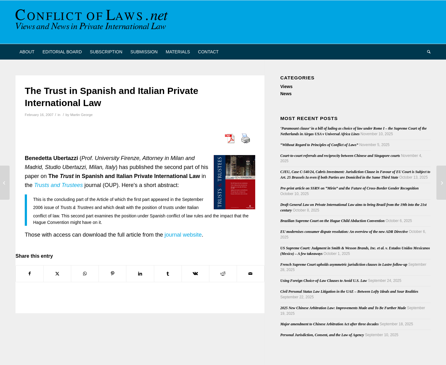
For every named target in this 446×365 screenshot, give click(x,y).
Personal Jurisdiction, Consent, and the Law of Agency (322, 335)
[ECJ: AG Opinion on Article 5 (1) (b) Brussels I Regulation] (441, 183)
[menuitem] (26, 52)
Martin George (81, 115)
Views (286, 86)
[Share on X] (57, 273)
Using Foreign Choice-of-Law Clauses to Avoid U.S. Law (323, 280)
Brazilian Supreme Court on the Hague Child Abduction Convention (332, 221)
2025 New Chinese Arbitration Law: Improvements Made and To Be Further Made (343, 308)
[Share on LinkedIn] (140, 273)
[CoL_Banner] (92, 22)
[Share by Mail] (250, 273)
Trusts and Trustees (58, 185)
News (286, 93)
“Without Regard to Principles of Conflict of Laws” (319, 145)
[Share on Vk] (195, 273)
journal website (183, 235)
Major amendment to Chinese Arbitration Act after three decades (329, 324)
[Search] (427, 52)
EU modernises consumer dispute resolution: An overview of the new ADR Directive (344, 231)
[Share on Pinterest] (112, 273)
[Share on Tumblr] (167, 273)
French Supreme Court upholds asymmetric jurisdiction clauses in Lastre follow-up (343, 264)
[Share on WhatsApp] (84, 273)
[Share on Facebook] (29, 273)
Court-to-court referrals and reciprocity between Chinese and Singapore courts (340, 156)
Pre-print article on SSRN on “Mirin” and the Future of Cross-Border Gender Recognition (349, 188)
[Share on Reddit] (223, 273)
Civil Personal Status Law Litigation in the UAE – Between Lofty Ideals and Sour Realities (349, 291)
